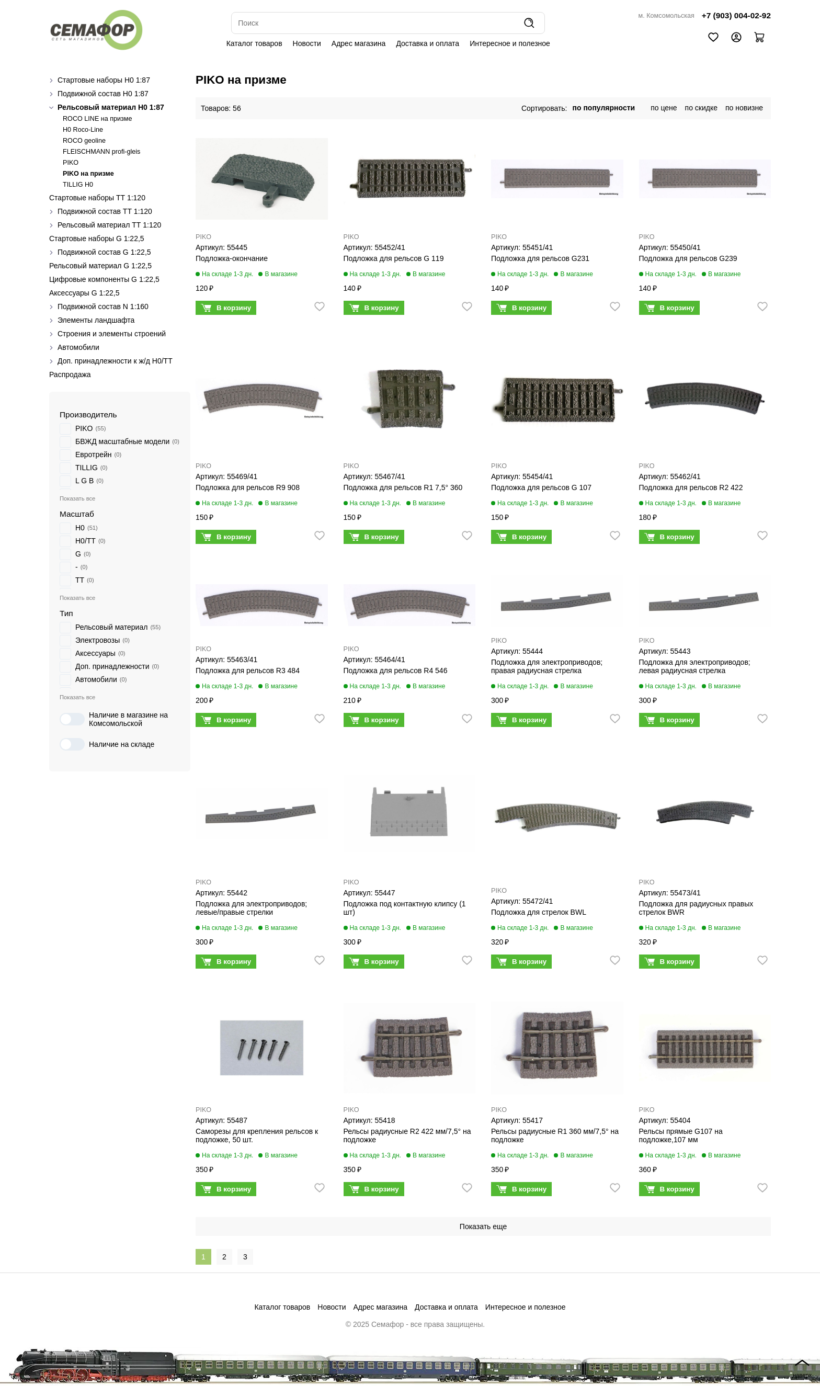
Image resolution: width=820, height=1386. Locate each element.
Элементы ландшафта (96, 320)
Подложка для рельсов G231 (540, 258)
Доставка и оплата (427, 43)
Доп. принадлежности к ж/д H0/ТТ (115, 361)
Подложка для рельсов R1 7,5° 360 (403, 487)
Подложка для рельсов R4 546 (396, 670)
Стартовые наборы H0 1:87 (104, 80)
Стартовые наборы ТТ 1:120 (97, 198)
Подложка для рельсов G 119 (394, 258)
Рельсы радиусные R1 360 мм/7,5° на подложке (555, 1135)
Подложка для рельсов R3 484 (248, 670)
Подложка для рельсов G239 (688, 258)
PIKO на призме (88, 173)
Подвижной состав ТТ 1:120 (105, 211)
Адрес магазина (359, 43)
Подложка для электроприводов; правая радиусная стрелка (546, 666)
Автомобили (78, 347)
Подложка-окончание (232, 258)
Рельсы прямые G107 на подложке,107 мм (681, 1135)
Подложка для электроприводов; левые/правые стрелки (251, 908)
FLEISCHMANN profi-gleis (101, 151)
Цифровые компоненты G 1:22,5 (104, 279)
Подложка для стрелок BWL (538, 912)
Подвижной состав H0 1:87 (103, 93)
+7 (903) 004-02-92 (736, 15)
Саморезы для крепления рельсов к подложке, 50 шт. (257, 1135)
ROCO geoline (84, 140)
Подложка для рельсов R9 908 (248, 487)
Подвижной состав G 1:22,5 (104, 252)
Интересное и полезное (510, 43)
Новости (307, 43)
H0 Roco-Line (83, 129)
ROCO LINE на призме (97, 118)
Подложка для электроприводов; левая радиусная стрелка (694, 666)
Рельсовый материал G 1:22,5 (100, 266)
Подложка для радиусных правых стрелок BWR (696, 908)
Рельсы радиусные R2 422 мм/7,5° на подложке (407, 1135)
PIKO (70, 162)
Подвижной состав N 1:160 (103, 306)
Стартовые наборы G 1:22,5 (96, 238)
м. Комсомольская (666, 15)
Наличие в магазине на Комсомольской (114, 719)
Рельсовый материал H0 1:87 (111, 107)
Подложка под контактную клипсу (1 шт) (405, 908)
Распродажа (70, 374)
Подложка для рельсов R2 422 (691, 487)
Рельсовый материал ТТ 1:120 (109, 225)
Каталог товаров (254, 43)
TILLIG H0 (78, 184)
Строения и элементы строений (112, 334)
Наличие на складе (107, 744)
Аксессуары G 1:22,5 (84, 293)
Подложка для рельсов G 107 (541, 487)
